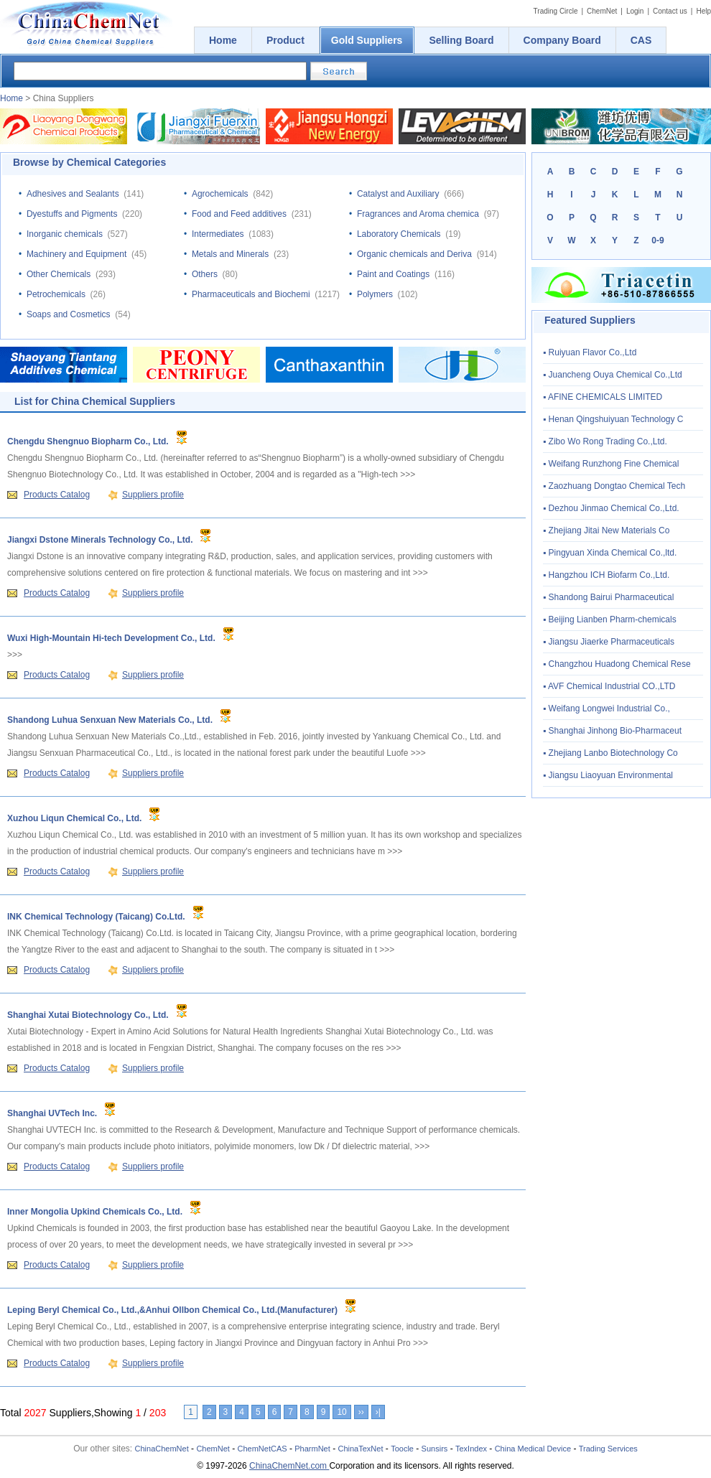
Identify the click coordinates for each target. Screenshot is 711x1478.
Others (205, 274)
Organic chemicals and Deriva (414, 254)
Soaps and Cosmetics (69, 314)
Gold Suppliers (367, 40)
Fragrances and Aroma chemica (418, 214)
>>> (407, 474)
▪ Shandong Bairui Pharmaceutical (608, 597)
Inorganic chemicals (65, 234)
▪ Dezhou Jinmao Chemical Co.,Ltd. (611, 508)
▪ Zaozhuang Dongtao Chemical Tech (614, 486)
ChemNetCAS (262, 1448)
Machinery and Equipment (76, 254)
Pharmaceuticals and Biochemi (251, 294)
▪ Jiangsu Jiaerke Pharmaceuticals (608, 642)
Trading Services (608, 1448)
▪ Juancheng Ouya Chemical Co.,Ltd (612, 375)
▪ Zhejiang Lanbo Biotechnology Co (610, 753)
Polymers (375, 294)
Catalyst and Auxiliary (398, 194)
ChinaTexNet (360, 1448)
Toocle (402, 1448)
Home (11, 98)
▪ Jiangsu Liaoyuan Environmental (608, 775)
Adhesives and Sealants (73, 194)
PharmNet (312, 1448)
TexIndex (471, 1448)
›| (378, 1412)
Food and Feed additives (239, 214)
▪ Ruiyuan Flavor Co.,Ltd (589, 352)
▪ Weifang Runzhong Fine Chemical (611, 464)
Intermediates (218, 234)
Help (703, 11)
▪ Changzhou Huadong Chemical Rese (617, 664)
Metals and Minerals (230, 254)
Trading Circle (556, 11)
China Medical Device (533, 1448)
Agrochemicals (220, 194)
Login (634, 11)
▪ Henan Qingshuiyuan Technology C (613, 419)
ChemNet (602, 11)
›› (361, 1412)
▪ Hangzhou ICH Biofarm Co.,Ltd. (606, 575)
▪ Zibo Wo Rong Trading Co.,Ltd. (605, 441)
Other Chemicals (58, 274)
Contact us (670, 11)
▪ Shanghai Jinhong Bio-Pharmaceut (612, 731)
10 (341, 1412)
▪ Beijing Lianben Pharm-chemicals (610, 619)
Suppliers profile (153, 495)
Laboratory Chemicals (399, 234)
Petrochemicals (56, 294)
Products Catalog (57, 495)
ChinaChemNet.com (289, 1466)
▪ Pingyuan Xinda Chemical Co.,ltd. (610, 553)
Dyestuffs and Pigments (72, 214)
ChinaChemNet (162, 1448)
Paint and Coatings (393, 274)
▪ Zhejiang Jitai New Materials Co (606, 530)
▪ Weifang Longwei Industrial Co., (606, 708)
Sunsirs (435, 1448)
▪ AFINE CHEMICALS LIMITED (602, 397)
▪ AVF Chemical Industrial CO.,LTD (609, 686)
